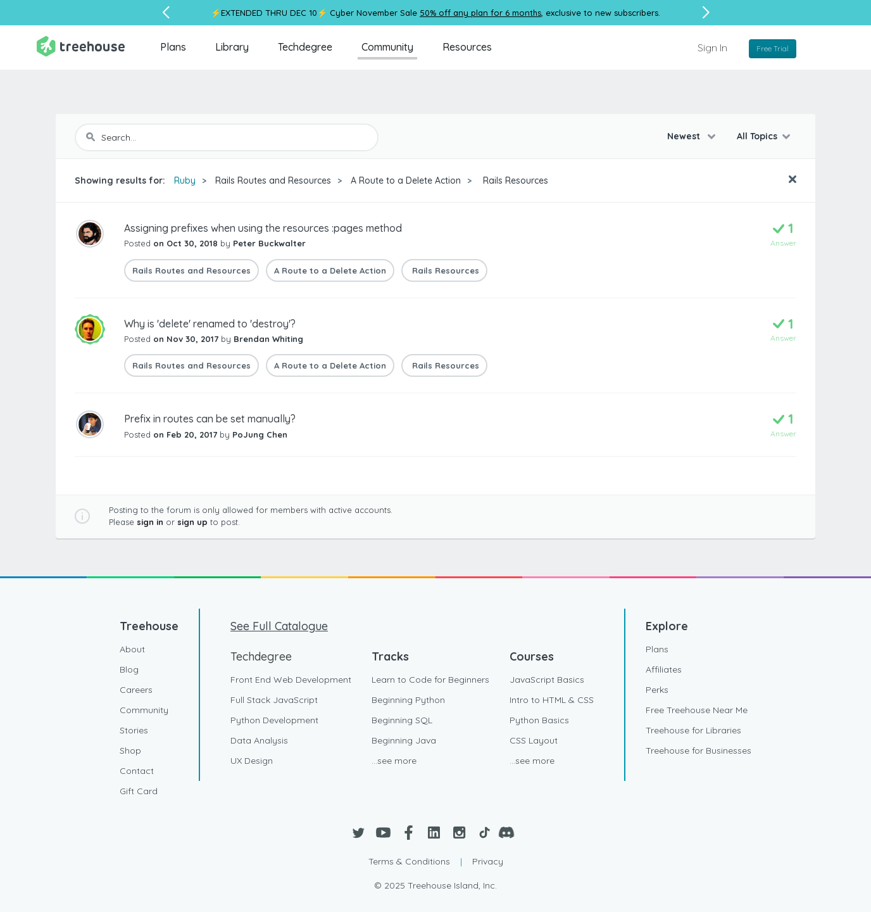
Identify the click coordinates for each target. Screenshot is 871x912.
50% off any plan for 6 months (480, 13)
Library (232, 47)
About (132, 649)
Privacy (487, 861)
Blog (129, 669)
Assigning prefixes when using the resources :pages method (263, 228)
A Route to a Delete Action (406, 180)
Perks (657, 689)
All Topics (757, 136)
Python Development (274, 720)
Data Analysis (259, 740)
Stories (134, 730)
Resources (467, 47)
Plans (173, 47)
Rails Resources (514, 180)
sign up (192, 522)
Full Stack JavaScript (274, 700)
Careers (136, 689)
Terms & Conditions (409, 861)
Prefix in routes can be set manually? (210, 418)
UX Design (251, 760)
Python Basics (539, 720)
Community (387, 47)
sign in (150, 522)
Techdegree (305, 47)
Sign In (712, 47)
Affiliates (664, 669)
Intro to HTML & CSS (552, 700)
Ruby (185, 180)
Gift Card (139, 791)
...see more (394, 760)
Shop (130, 750)
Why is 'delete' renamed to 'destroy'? (210, 323)
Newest (685, 136)
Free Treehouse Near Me (697, 710)
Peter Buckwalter (269, 243)
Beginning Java (404, 740)
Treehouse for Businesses (698, 750)
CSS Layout (534, 740)
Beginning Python (408, 700)
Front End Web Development (290, 679)
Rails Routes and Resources (273, 180)
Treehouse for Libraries (693, 730)
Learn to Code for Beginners (430, 679)
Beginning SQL (402, 720)
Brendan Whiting (268, 339)
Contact (137, 770)
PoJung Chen (259, 434)
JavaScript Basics (547, 679)
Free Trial (772, 48)
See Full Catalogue (279, 626)
